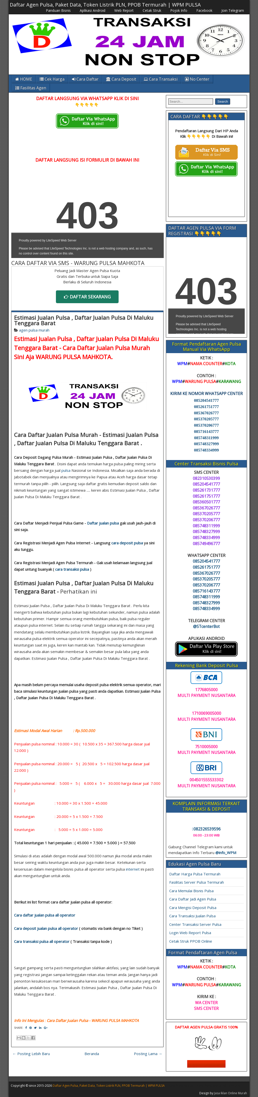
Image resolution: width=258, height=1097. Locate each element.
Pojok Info (178, 10)
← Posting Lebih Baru (31, 1053)
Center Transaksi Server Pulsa (195, 924)
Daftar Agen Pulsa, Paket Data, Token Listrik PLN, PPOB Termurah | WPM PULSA (105, 4)
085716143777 (206, 431)
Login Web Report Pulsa (190, 932)
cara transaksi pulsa (72, 569)
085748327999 (206, 443)
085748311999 (206, 437)
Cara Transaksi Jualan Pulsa (192, 915)
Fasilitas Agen (30, 88)
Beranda (91, 1053)
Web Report (124, 10)
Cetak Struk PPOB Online (190, 941)
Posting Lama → (148, 1053)
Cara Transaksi (161, 79)
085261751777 (206, 406)
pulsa (65, 470)
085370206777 (206, 425)
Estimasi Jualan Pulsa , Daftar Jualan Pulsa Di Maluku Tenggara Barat (83, 320)
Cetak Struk (152, 10)
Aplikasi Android (92, 10)
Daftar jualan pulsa (103, 523)
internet (133, 869)
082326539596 (206, 829)
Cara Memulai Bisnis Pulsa (191, 890)
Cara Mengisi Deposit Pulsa (192, 907)
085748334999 (206, 450)
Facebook (204, 10)
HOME (23, 79)
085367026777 (206, 413)
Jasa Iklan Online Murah (230, 1093)
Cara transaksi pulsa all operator (41, 941)
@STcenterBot (206, 626)
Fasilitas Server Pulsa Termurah (196, 882)
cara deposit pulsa (127, 542)
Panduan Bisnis (58, 10)
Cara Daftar (85, 79)
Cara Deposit (121, 79)
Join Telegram (232, 10)
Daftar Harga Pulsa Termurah (194, 873)
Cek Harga (52, 79)
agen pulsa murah (34, 330)
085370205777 (206, 419)
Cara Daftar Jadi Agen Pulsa (192, 898)
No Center (197, 79)
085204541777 (206, 400)
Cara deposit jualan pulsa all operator (46, 928)
